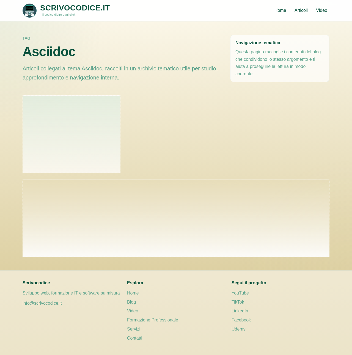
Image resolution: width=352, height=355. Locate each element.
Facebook (241, 320)
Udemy (239, 329)
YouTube (240, 293)
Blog (131, 302)
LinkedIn (240, 311)
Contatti (134, 338)
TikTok (238, 302)
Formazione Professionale (152, 320)
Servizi (133, 329)
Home (280, 10)
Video (321, 10)
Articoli (301, 10)
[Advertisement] (71, 134)
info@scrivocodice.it (42, 303)
